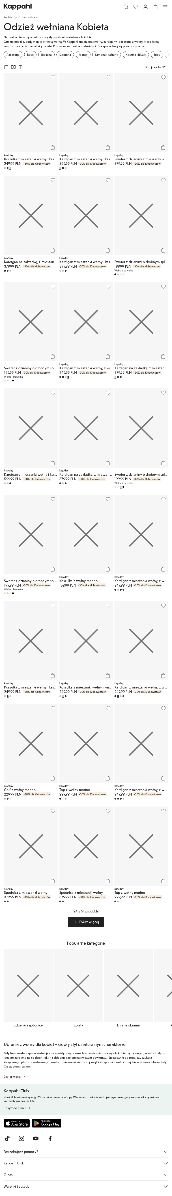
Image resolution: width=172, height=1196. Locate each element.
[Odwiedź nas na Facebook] (50, 1138)
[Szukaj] (126, 7)
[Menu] (165, 7)
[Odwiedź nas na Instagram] (21, 1138)
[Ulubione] (136, 7)
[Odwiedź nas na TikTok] (7, 1138)
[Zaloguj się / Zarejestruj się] (145, 7)
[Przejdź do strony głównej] (18, 7)
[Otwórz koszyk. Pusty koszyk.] (155, 7)
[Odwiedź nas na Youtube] (35, 1138)
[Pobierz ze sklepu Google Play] (46, 1123)
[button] (86, 922)
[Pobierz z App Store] (17, 1123)
